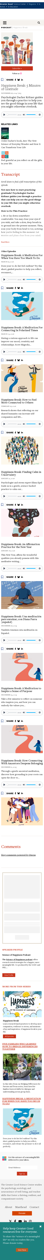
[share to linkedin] (22, 80)
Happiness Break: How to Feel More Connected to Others (18, 401)
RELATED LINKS (9, 124)
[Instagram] (30, 1221)
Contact (34, 1207)
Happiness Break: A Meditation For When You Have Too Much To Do (22, 256)
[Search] (39, 22)
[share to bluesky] (18, 80)
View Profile (8, 975)
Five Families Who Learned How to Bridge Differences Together (20, 1046)
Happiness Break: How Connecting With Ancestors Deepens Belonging (22, 762)
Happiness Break (20, 27)
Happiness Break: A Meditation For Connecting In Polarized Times (22, 329)
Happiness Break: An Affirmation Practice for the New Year (20, 545)
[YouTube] (20, 1221)
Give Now (22, 1250)
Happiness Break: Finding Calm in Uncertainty (21, 473)
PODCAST (6, 27)
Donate (22, 1213)
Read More (5, 242)
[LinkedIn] (25, 1221)
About (8, 1207)
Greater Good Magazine (22, 16)
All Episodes (9, 1036)
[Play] (4, 115)
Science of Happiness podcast (19, 959)
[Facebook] (15, 1221)
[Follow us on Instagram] (21, 73)
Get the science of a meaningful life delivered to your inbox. (21, 1158)
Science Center (19, 4)
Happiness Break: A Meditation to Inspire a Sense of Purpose (21, 689)
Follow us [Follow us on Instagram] (15, 73)
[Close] (40, 1226)
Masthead (21, 1207)
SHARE (9, 80)
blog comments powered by (18, 854)
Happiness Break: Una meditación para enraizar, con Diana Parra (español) (21, 619)
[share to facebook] (15, 80)
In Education (13, 6)
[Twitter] (10, 1221)
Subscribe (17, 68)
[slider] (12, 115)
